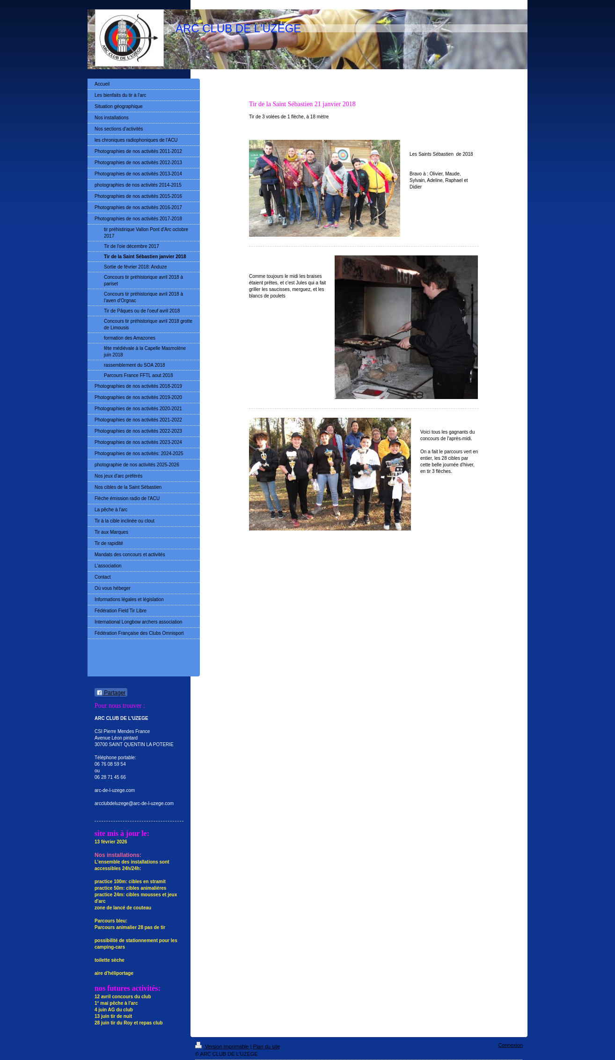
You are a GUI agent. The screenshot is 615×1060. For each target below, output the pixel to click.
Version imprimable (222, 1046)
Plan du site (266, 1046)
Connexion (510, 1045)
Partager (110, 693)
